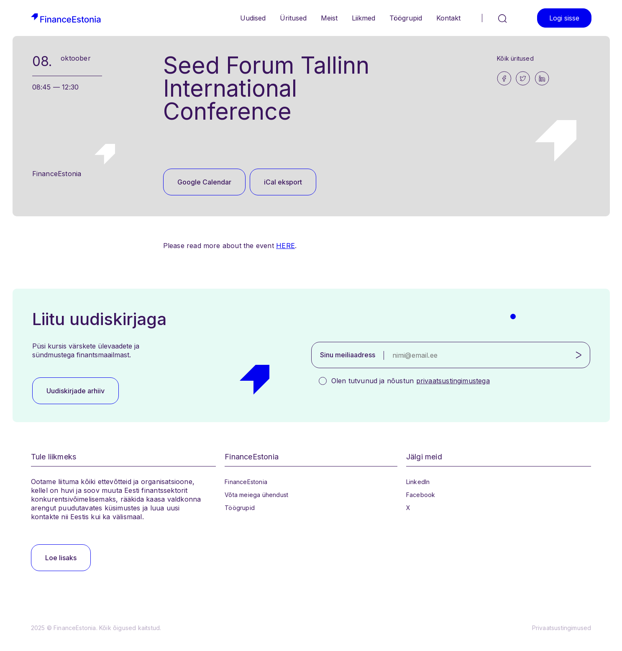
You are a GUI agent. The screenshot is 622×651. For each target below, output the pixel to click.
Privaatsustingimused (561, 627)
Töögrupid (405, 18)
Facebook (420, 494)
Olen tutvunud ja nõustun (410, 381)
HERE (285, 245)
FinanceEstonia (246, 481)
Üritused (293, 18)
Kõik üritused (515, 58)
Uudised (253, 18)
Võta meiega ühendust (256, 494)
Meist (329, 18)
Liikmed (363, 18)
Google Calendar (204, 182)
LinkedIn (418, 481)
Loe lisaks (61, 558)
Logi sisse (564, 18)
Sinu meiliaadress (347, 355)
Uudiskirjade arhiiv (75, 391)
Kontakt (448, 18)
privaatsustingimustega (453, 381)
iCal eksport (283, 182)
